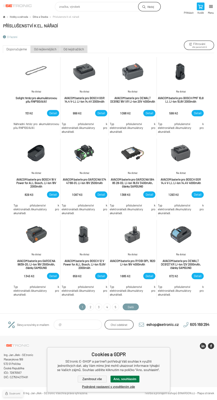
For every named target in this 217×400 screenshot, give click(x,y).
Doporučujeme (16, 49)
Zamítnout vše (92, 379)
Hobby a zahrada (19, 16)
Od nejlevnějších (45, 49)
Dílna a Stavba (40, 16)
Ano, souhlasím (124, 379)
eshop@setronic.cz (162, 324)
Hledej (150, 6)
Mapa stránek (205, 393)
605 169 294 (199, 324)
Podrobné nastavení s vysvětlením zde (108, 386)
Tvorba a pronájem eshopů (160, 393)
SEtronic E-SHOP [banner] (20, 5)
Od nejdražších (74, 49)
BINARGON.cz (186, 393)
